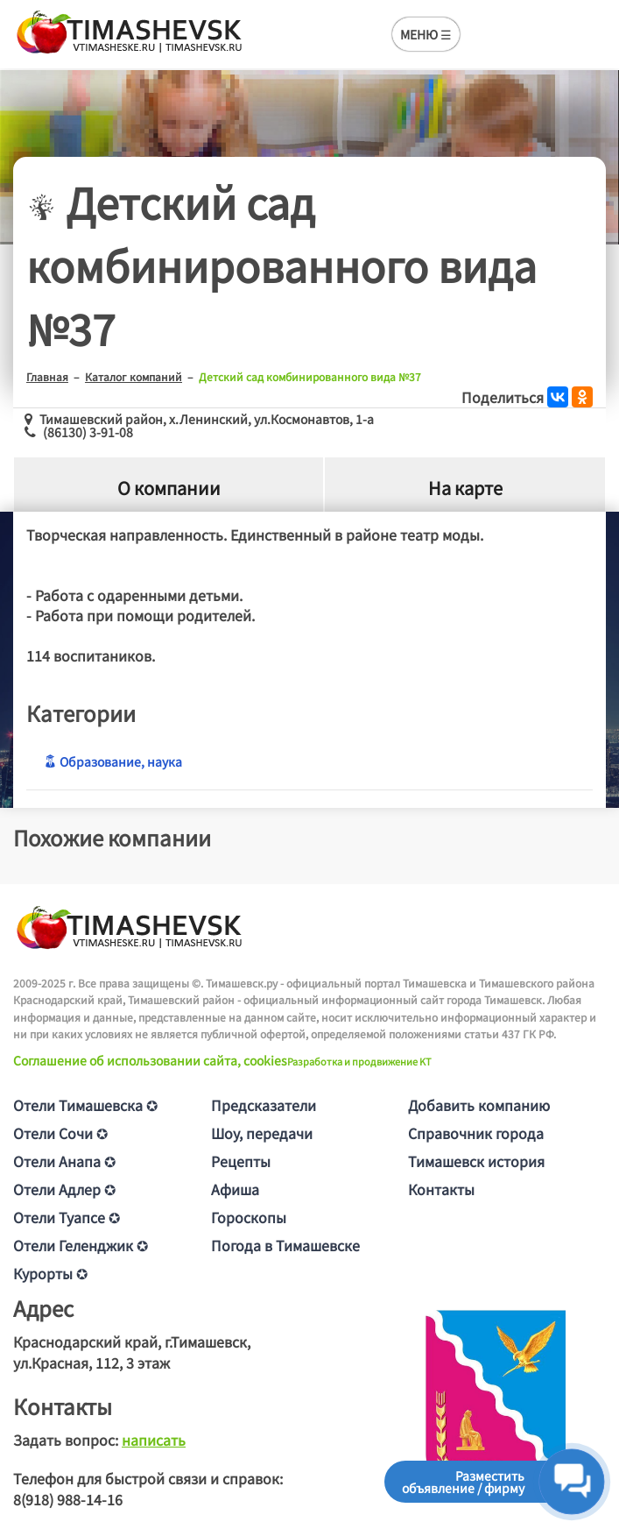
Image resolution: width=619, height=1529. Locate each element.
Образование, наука (113, 761)
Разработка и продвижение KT (359, 1061)
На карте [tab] (465, 487)
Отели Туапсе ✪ (66, 1217)
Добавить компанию (479, 1105)
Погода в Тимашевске (285, 1245)
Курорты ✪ (50, 1273)
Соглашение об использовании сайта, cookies (150, 1060)
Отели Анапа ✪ (64, 1161)
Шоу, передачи (262, 1133)
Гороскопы (248, 1217)
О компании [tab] (169, 487)
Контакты (441, 1189)
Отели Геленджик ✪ (80, 1245)
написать (154, 1439)
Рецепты (241, 1161)
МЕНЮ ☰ (426, 34)
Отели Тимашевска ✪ (85, 1105)
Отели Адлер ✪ (64, 1189)
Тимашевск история (476, 1161)
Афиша (235, 1189)
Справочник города (476, 1133)
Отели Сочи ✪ (60, 1133)
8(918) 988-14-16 (68, 1499)
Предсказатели (263, 1105)
